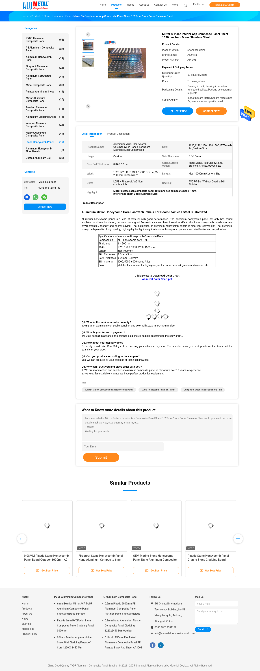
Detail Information (92, 133)
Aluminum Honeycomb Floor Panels (45, 150)
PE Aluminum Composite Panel (45, 49)
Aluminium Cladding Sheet (45, 117)
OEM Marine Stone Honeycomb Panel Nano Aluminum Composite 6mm (155, 559)
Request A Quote (224, 4)
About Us (27, 613)
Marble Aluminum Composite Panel (45, 134)
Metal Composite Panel (45, 85)
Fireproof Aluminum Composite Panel (45, 68)
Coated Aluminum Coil (45, 158)
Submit (101, 457)
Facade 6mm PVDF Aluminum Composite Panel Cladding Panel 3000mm (75, 625)
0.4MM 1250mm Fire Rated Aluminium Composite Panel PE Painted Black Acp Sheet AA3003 (123, 642)
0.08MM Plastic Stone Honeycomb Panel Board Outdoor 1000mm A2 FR (46, 559)
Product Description (118, 133)
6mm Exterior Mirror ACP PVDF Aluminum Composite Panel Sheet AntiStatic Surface (74, 608)
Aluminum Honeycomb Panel (45, 58)
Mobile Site (28, 628)
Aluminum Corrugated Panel (45, 77)
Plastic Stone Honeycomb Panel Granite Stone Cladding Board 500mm (208, 559)
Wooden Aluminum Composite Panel (45, 125)
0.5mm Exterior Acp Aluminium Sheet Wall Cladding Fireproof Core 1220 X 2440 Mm (74, 642)
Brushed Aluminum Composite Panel (45, 109)
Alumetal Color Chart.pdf (157, 279)
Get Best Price (177, 111)
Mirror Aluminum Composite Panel (45, 99)
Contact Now (45, 206)
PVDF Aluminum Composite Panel (45, 40)
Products (27, 608)
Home (25, 603)
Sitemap (26, 623)
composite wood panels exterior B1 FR (203, 390)
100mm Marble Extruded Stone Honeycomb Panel (109, 390)
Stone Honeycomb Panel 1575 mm (158, 390)
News (25, 618)
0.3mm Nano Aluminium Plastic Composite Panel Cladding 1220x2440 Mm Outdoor (122, 625)
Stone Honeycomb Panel (45, 142)
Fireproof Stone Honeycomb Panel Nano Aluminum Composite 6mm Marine (101, 559)
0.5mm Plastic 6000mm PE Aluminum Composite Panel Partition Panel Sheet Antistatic (122, 608)
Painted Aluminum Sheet (45, 91)
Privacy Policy (29, 633)
